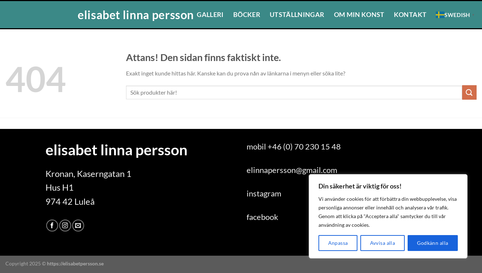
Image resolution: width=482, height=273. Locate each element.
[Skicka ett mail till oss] (78, 225)
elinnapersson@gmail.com (292, 170)
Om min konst (359, 14)
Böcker (246, 14)
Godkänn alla (432, 243)
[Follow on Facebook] (52, 225)
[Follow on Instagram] (65, 225)
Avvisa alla (382, 243)
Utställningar (297, 14)
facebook (262, 217)
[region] (388, 216)
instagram (264, 193)
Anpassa (338, 243)
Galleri (210, 14)
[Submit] (469, 92)
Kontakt (410, 14)
